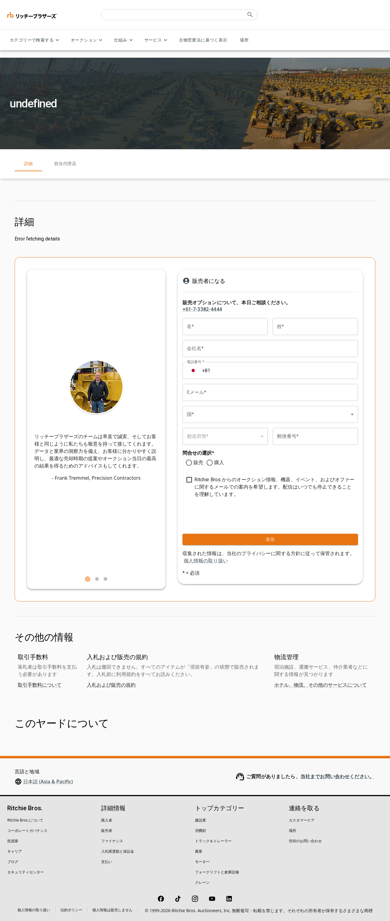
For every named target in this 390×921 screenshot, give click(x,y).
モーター (202, 861)
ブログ (12, 861)
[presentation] (219, 514)
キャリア (14, 851)
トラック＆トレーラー (213, 840)
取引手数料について (40, 684)
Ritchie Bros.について (25, 820)
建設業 (200, 820)
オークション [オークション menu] (87, 40)
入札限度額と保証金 (117, 851)
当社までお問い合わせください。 (337, 776)
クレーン (202, 882)
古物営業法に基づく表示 (202, 40)
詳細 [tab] (28, 164)
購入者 (106, 820)
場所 (244, 40)
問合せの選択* (198, 453)
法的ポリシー (71, 909)
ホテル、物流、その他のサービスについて (320, 684)
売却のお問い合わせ (305, 840)
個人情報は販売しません (112, 909)
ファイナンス (112, 840)
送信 (270, 539)
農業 (198, 851)
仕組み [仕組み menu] (124, 40)
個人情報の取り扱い (206, 561)
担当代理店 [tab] (65, 164)
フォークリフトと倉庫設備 (217, 872)
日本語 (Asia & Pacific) (48, 781)
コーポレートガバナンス (27, 830)
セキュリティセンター (25, 872)
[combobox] (270, 414)
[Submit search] (250, 14)
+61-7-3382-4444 (202, 309)
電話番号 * (195, 362)
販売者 (106, 830)
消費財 (200, 830)
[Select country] (193, 370)
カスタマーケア (301, 820)
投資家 (12, 840)
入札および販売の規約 (111, 684)
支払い (106, 861)
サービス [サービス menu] (157, 40)
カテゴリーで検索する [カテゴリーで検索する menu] (35, 40)
